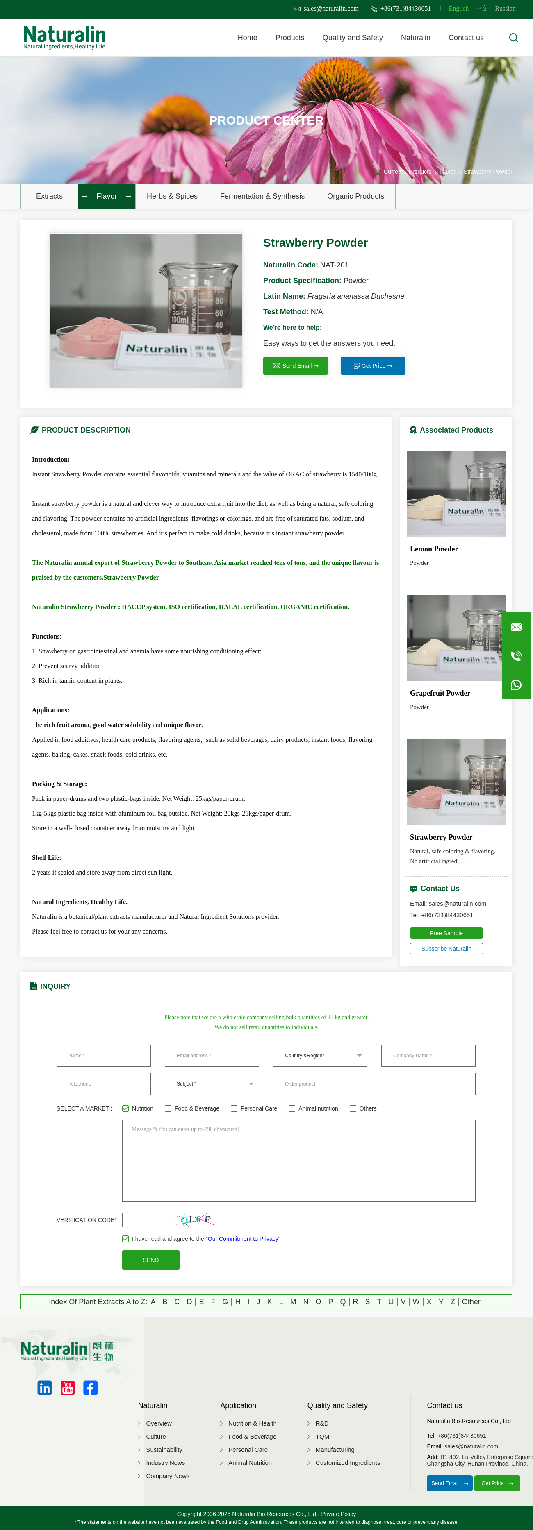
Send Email (296, 366)
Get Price (373, 366)
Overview (159, 1423)
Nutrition (137, 1108)
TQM (322, 1436)
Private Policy (338, 1514)
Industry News (165, 1462)
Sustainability (164, 1449)
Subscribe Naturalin (446, 948)
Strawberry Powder (488, 171)
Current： (396, 171)
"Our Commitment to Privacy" (243, 1238)
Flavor (106, 196)
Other (471, 1302)
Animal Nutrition (250, 1462)
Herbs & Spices (172, 196)
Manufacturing (335, 1449)
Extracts (49, 196)
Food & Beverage (192, 1108)
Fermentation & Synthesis (262, 196)
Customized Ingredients (348, 1462)
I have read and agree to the (201, 1238)
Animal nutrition (313, 1108)
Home (247, 38)
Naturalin (415, 38)
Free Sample (446, 933)
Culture (156, 1436)
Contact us (466, 38)
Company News (167, 1475)
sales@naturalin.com (326, 8)
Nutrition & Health (252, 1423)
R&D (322, 1423)
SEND (151, 1260)
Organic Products (355, 196)
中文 (481, 8)
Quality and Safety (353, 38)
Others (363, 1108)
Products (290, 38)
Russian (505, 8)
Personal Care (254, 1108)
